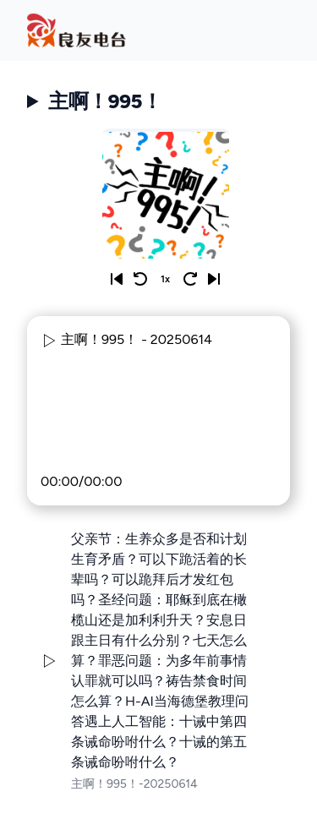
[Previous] (117, 279)
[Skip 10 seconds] (190, 279)
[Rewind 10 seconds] (140, 279)
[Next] (214, 279)
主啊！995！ (104, 101)
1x (165, 279)
